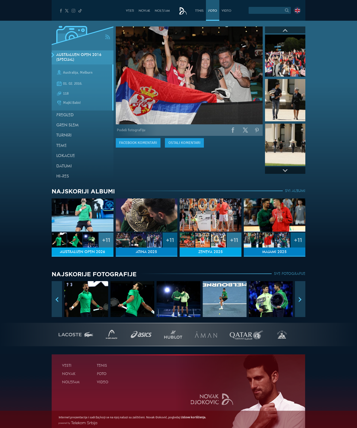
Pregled (65, 115)
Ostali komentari (184, 142)
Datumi (64, 166)
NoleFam (162, 11)
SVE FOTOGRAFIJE (289, 274)
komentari (138, 142)
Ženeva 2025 (210, 252)
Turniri (63, 135)
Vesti (130, 11)
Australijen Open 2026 (82, 252)
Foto (212, 11)
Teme (61, 146)
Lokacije (65, 156)
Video (226, 11)
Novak (144, 11)
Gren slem (67, 125)
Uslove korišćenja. (193, 417)
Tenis (199, 11)
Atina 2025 (146, 252)
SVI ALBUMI (295, 191)
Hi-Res (62, 176)
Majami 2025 (274, 252)
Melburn (86, 72)
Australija (70, 72)
